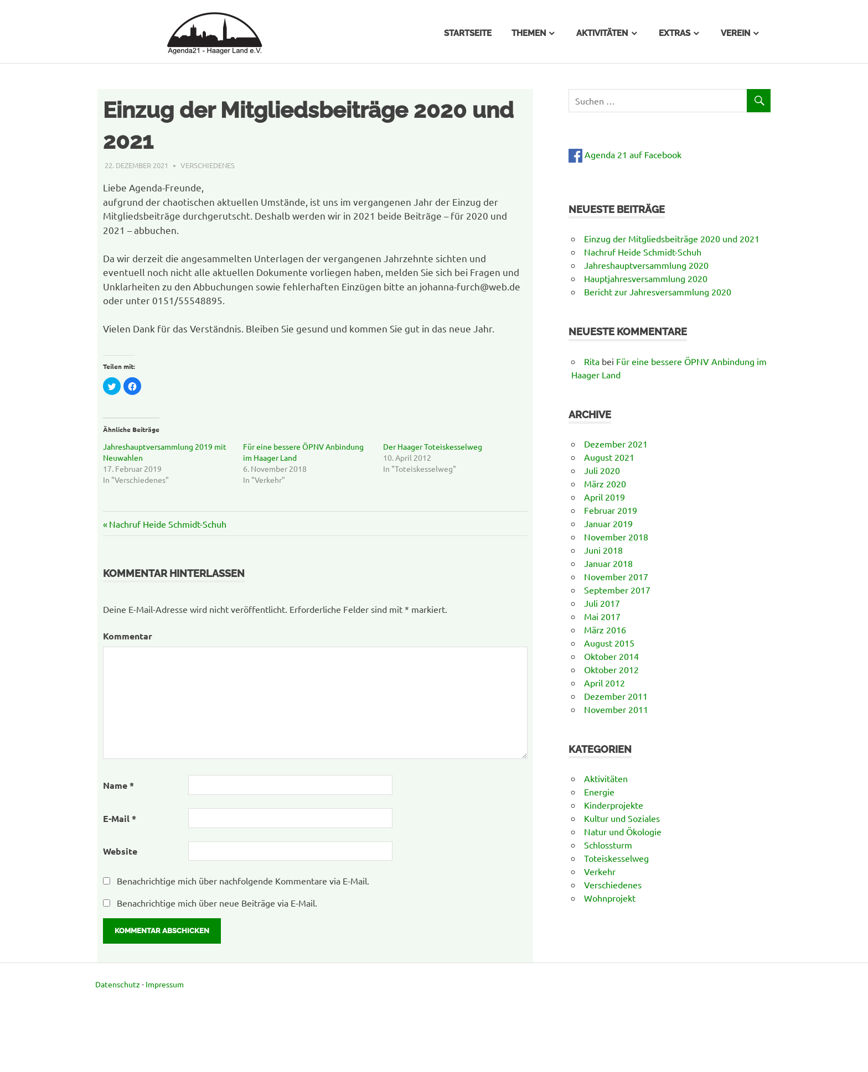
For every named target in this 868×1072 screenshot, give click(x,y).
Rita (592, 361)
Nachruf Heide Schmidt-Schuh (167, 523)
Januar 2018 (608, 563)
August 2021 (609, 456)
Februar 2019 (610, 510)
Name (118, 785)
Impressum (165, 984)
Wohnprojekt (610, 897)
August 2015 (609, 642)
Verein (735, 33)
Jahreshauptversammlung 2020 (646, 264)
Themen (529, 33)
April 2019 (604, 496)
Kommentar (127, 636)
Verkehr (600, 871)
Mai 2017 (602, 616)
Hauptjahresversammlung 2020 (645, 278)
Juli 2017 (602, 602)
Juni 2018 (603, 549)
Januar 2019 (608, 523)
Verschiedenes (207, 165)
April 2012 (604, 682)
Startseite (468, 33)
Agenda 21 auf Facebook (625, 154)
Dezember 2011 (616, 695)
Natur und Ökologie (623, 831)
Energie (599, 791)
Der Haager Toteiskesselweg (432, 446)
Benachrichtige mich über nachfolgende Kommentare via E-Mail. (243, 880)
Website (120, 851)
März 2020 (605, 483)
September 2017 (617, 589)
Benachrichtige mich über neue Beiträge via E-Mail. (217, 902)
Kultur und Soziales (622, 818)
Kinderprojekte (613, 804)
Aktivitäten (602, 33)
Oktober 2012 (611, 669)
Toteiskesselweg (616, 857)
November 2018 (616, 536)
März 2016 (605, 629)
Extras (674, 33)
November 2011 (616, 709)
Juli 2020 (602, 470)
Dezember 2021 (616, 443)
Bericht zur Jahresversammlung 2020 (657, 291)
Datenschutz (117, 984)
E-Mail (119, 818)
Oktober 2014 (611, 656)
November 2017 (616, 576)
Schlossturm (608, 844)
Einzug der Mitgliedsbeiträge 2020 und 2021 (672, 238)
